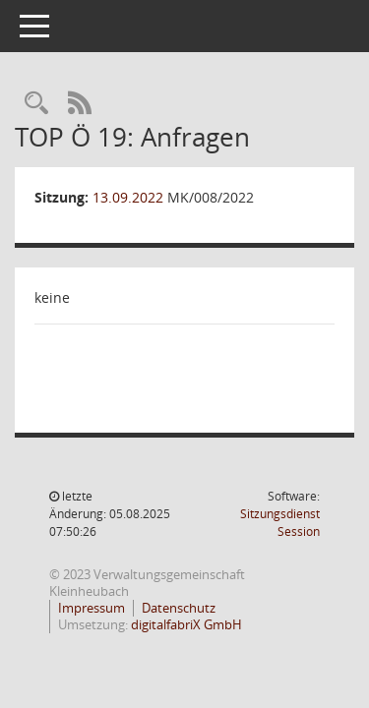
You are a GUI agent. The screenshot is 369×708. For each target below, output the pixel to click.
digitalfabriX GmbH (186, 624)
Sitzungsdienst (280, 522)
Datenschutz (178, 608)
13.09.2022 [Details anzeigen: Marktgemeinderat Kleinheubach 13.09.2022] (127, 197)
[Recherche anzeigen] (36, 104)
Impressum (91, 608)
